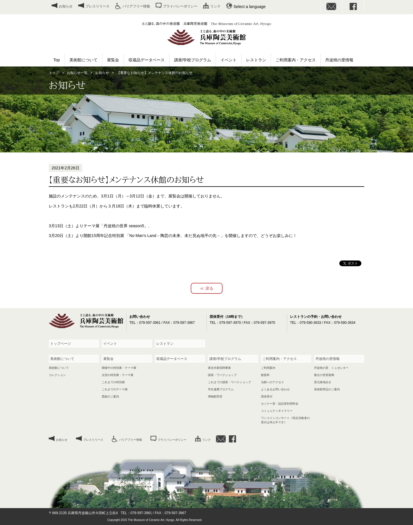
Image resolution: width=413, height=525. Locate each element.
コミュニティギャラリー (277, 410)
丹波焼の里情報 (339, 60)
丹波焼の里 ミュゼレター (331, 367)
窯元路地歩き (322, 382)
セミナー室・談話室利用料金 (279, 403)
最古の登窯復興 (324, 375)
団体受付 (266, 396)
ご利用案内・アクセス (296, 60)
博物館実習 (215, 396)
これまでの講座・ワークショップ (229, 382)
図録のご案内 (110, 396)
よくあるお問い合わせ (275, 389)
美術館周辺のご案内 (327, 389)
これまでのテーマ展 (115, 389)
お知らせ (66, 6)
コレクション (57, 375)
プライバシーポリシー (180, 6)
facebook (353, 6)
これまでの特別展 (113, 382)
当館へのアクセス (272, 382)
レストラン (256, 60)
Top (56, 60)
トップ (54, 73)
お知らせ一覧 (77, 73)
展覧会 (113, 60)
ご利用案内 (268, 367)
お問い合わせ (331, 6)
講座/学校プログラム (192, 60)
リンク (215, 6)
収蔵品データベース (146, 60)
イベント (229, 60)
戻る (209, 288)
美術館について (83, 60)
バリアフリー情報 (136, 6)
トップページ (60, 344)
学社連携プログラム (221, 389)
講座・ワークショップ (222, 375)
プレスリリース (97, 6)
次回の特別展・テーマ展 (117, 375)
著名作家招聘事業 (219, 367)
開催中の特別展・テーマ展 (119, 367)
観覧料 (265, 375)
